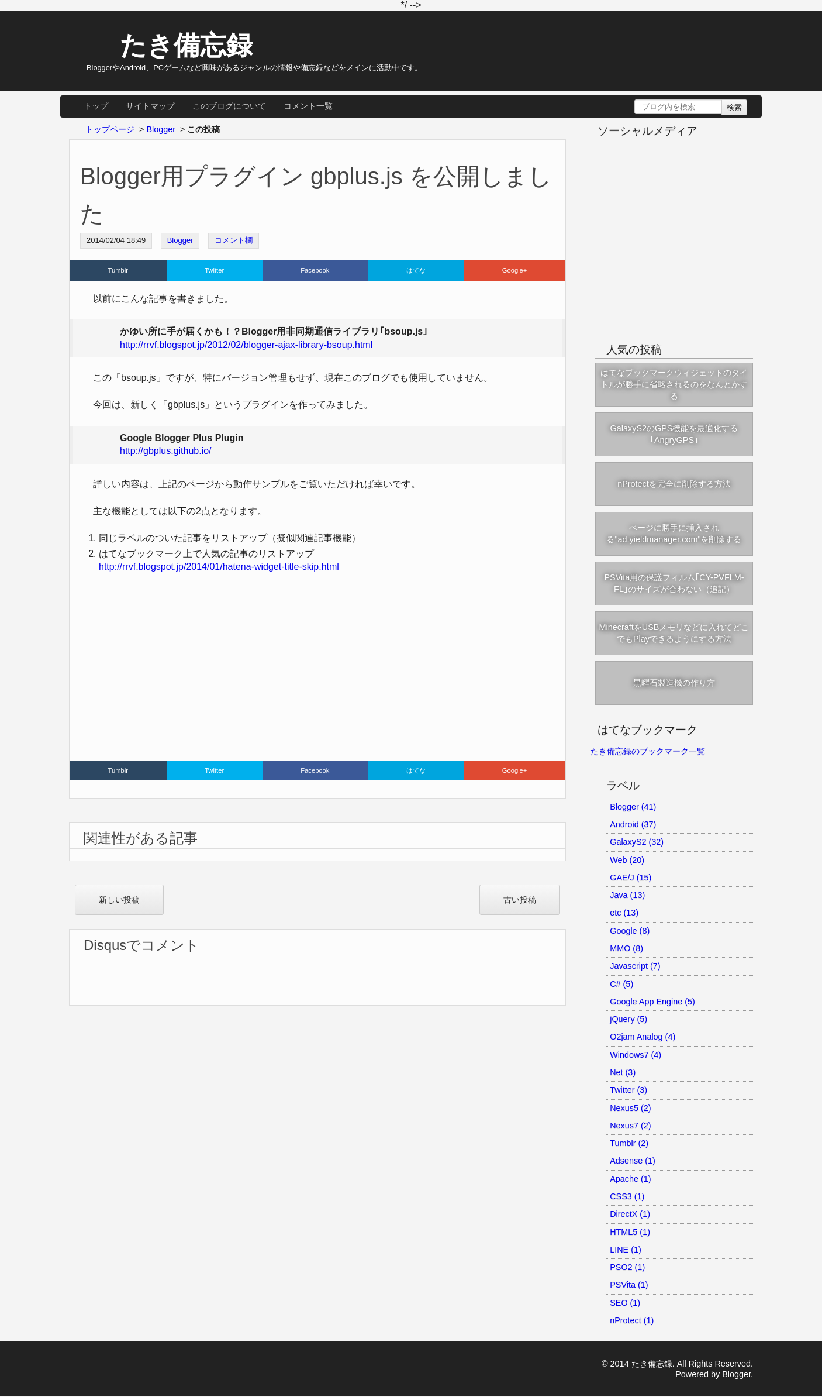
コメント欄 (234, 240)
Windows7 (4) (635, 1054)
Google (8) (630, 930)
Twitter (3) (628, 1090)
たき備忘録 (175, 45)
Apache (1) (630, 1178)
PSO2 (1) (627, 1267)
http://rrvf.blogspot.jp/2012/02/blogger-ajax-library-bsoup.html (246, 345)
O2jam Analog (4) (642, 1036)
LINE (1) (625, 1249)
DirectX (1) (630, 1214)
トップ (96, 106)
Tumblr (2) (629, 1143)
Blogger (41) (633, 806)
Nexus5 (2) (630, 1108)
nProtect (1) (632, 1320)
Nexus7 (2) (630, 1125)
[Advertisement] (317, 670)
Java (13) (627, 895)
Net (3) (623, 1072)
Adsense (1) (632, 1160)
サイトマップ (150, 106)
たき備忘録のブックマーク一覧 (647, 751)
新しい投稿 (119, 899)
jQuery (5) (628, 1019)
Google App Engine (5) (652, 1001)
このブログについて (229, 106)
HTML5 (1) (630, 1232)
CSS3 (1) (627, 1196)
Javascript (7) (635, 966)
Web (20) (627, 860)
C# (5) (621, 984)
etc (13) (624, 912)
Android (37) (633, 824)
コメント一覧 (308, 106)
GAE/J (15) (630, 877)
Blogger (180, 240)
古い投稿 (519, 899)
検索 (734, 107)
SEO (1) (625, 1302)
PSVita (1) (629, 1284)
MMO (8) (626, 948)
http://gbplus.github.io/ (166, 451)
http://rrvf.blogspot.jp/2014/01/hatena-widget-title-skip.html (219, 567)
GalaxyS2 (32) (637, 842)
